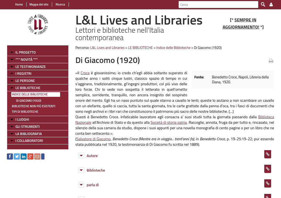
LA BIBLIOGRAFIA (28, 133)
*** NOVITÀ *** (26, 59)
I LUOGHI (22, 119)
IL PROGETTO (25, 52)
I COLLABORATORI (29, 140)
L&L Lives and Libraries (107, 47)
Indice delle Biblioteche (29, 94)
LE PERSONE (25, 80)
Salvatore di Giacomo (93, 139)
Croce (85, 73)
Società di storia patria (169, 122)
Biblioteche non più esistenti (33, 106)
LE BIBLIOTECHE (27, 87)
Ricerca (60, 4)
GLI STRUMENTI (27, 126)
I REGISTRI (23, 73)
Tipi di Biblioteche (25, 111)
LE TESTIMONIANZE (30, 66)
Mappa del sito (38, 4)
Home (19, 4)
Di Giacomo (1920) (28, 100)
